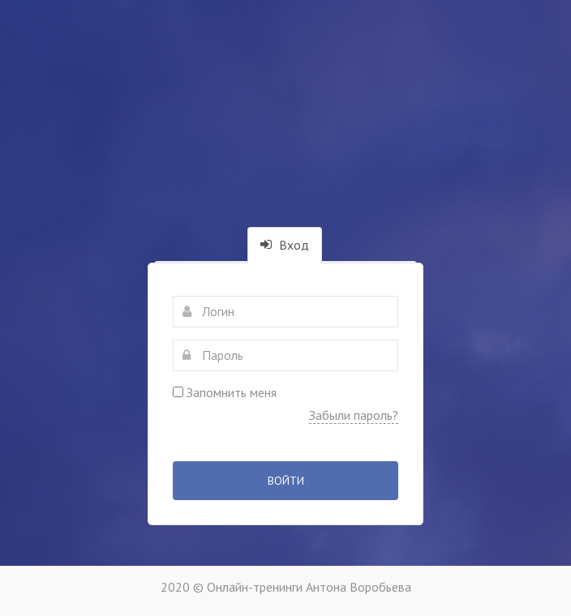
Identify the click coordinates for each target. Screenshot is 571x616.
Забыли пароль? (353, 415)
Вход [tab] (284, 245)
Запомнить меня (225, 392)
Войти (286, 480)
